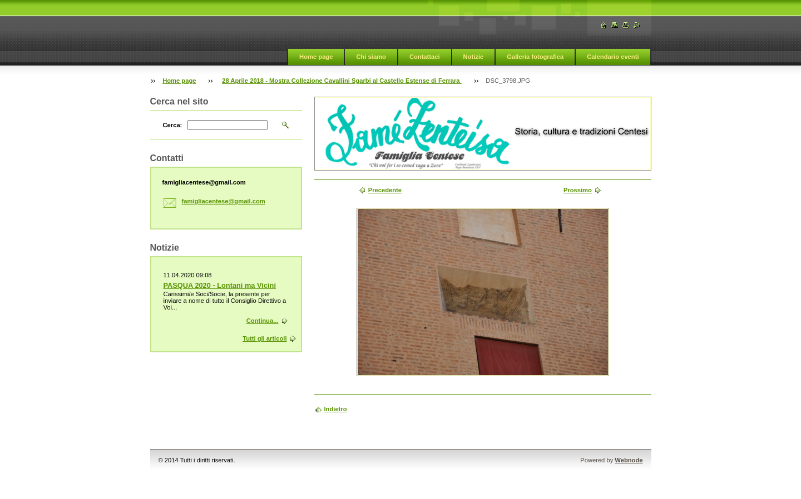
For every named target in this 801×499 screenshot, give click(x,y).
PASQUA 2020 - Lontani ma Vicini (220, 285)
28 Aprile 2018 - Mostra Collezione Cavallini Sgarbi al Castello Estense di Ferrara (341, 80)
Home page (316, 56)
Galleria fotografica (535, 56)
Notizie (473, 56)
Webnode (628, 460)
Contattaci (424, 56)
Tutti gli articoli (264, 338)
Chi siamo (370, 56)
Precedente (385, 190)
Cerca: (172, 125)
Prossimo (577, 190)
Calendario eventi (613, 56)
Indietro (335, 409)
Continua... (262, 320)
